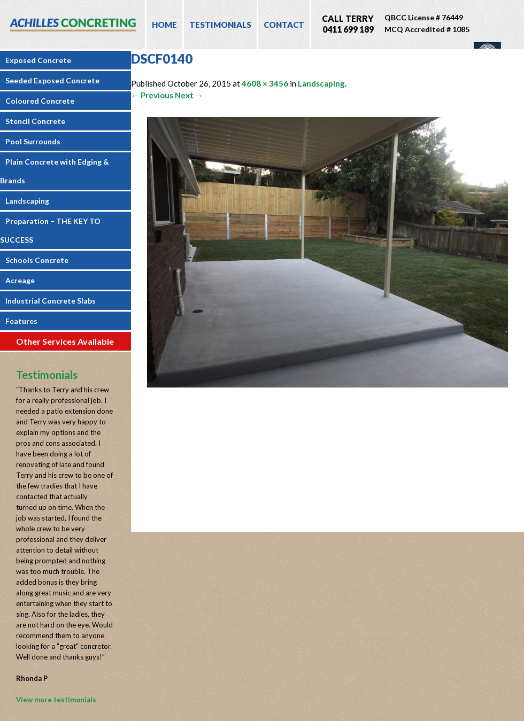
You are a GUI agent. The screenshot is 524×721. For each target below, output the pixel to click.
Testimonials (220, 24)
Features (21, 320)
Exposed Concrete (38, 60)
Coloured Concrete (39, 100)
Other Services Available (65, 341)
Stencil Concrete (35, 121)
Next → (189, 95)
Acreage (20, 280)
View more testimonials (56, 699)
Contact (284, 24)
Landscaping (27, 200)
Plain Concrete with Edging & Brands (54, 171)
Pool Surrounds (32, 141)
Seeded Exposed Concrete (52, 80)
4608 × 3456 (265, 83)
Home (164, 24)
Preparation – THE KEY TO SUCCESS (50, 230)
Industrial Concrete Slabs (50, 300)
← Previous (152, 95)
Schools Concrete (36, 260)
